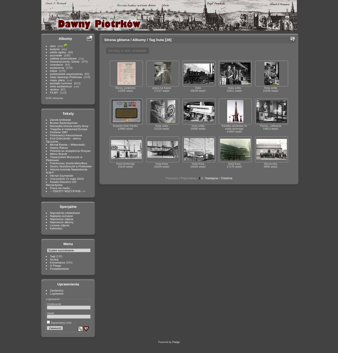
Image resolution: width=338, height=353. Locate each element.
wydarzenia (57, 67)
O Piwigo (55, 265)
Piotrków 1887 (59, 132)
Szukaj (54, 259)
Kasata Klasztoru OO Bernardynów (61, 183)
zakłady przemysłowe (63, 58)
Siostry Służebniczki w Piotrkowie (70, 166)
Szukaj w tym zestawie (127, 50)
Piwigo (176, 342)
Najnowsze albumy (62, 222)
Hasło (50, 313)
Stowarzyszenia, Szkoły (65, 61)
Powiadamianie (59, 268)
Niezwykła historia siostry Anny (69, 125)
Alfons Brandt (58, 153)
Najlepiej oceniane (61, 215)
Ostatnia (226, 178)
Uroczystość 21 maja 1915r (67, 178)
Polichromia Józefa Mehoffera (68, 163)
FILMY (54, 92)
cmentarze (56, 64)
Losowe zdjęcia (59, 225)
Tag (152, 40)
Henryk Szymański (61, 175)
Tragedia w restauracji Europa (68, 129)
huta (160, 40)
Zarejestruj (56, 290)
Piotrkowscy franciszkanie (66, 135)
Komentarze (57, 262)
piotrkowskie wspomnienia (66, 73)
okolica (54, 89)
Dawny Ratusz (59, 147)
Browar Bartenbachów (64, 122)
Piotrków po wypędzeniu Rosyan (70, 150)
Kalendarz (56, 228)
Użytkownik (54, 304)
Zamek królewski (60, 119)
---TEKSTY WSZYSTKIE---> (67, 191)
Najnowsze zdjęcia (61, 219)
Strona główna (116, 40)
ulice (53, 45)
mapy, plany (57, 80)
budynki (55, 49)
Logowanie (57, 293)
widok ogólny (58, 52)
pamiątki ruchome (61, 83)
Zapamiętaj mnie (59, 322)
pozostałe (56, 55)
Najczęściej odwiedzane (65, 212)
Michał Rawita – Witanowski (67, 144)
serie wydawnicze (61, 86)
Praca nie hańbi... (61, 188)
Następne (211, 178)
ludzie (53, 70)
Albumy (65, 39)
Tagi (52, 256)
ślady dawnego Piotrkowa (66, 77)
